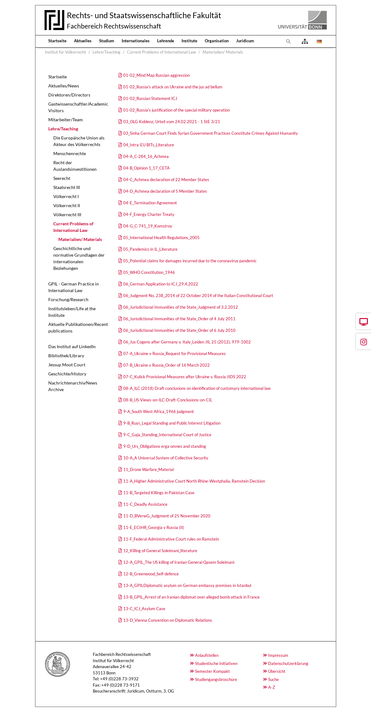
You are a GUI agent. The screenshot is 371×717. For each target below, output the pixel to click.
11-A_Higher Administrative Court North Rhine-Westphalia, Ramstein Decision (194, 481)
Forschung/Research (68, 299)
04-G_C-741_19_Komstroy (147, 225)
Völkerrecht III (67, 214)
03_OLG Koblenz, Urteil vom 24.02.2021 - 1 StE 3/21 (171, 121)
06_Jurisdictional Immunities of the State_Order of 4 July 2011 (179, 318)
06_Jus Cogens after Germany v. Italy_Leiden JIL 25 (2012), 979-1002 (187, 341)
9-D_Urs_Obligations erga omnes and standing (164, 446)
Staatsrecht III (66, 187)
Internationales (136, 40)
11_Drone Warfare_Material (148, 469)
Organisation (217, 40)
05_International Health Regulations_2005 (161, 237)
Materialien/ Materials (80, 239)
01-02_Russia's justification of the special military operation (176, 110)
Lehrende (165, 40)
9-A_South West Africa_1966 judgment (158, 411)
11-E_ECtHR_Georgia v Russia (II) (153, 527)
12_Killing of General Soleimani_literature (160, 550)
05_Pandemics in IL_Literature (150, 249)
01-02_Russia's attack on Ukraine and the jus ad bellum (172, 86)
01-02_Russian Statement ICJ (150, 98)
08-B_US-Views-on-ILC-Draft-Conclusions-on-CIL (167, 399)
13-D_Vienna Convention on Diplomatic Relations (167, 620)
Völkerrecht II (66, 205)
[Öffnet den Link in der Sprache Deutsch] (318, 41)
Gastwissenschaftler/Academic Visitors (78, 107)
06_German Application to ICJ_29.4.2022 (160, 283)
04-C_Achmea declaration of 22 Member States (166, 179)
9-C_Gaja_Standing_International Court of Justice (167, 434)
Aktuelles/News (63, 85)
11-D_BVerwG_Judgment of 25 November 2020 (166, 515)
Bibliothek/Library (66, 355)
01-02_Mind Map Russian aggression (156, 75)
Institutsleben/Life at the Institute (72, 312)
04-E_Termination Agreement (150, 202)
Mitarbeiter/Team (65, 119)
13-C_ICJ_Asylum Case (144, 608)
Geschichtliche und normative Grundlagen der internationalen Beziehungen (79, 258)
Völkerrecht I (66, 196)
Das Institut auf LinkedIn (72, 346)
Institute (189, 40)
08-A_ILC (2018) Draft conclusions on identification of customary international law (197, 388)
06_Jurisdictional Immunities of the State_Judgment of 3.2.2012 (180, 307)
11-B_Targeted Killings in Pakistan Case (158, 492)
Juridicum (245, 40)
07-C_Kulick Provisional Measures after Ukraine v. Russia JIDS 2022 (184, 376)
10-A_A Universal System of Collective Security (165, 457)
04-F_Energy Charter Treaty (148, 214)
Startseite (57, 40)
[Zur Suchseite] (288, 41)
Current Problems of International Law (73, 227)
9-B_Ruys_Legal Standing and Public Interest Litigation (171, 423)
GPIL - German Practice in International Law (73, 287)
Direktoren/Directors (69, 94)
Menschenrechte (69, 153)
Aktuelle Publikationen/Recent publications (78, 327)
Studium (106, 40)
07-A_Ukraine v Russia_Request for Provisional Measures (174, 353)
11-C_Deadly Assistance (145, 504)
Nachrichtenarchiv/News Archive (72, 386)
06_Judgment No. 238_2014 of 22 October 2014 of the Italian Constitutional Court (198, 295)
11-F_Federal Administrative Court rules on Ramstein (171, 539)
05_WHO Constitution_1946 (149, 272)
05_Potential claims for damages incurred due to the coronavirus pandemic (190, 260)
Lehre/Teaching (63, 128)
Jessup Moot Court (66, 364)
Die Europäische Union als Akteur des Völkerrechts (78, 141)
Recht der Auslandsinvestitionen (75, 166)
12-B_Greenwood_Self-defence (151, 573)
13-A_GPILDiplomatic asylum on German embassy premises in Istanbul (187, 585)
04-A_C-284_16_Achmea (146, 156)
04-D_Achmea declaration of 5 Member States (165, 191)
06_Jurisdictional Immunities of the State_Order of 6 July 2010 (179, 330)
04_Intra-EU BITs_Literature (148, 144)
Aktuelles (83, 40)
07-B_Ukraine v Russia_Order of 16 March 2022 (166, 365)
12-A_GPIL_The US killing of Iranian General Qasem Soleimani (178, 562)
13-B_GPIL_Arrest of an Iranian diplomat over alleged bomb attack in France (191, 596)
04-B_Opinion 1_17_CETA (146, 167)
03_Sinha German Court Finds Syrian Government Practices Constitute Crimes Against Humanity (210, 133)
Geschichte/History (67, 373)
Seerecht (61, 178)
